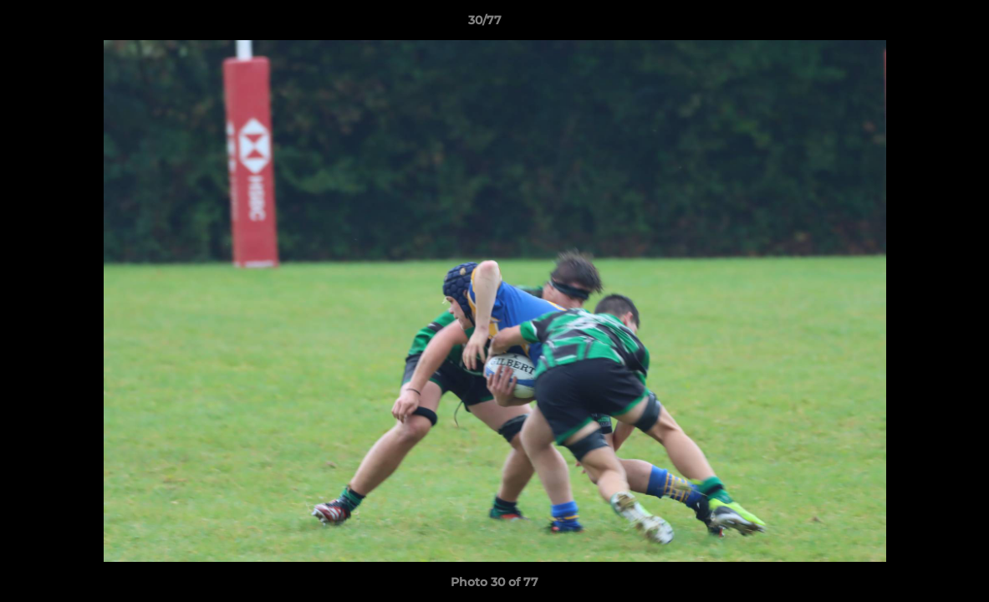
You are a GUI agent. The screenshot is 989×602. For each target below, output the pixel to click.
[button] (919, 24)
